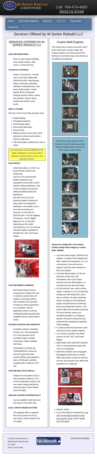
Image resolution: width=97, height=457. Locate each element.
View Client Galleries (28, 21)
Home (10, 21)
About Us (47, 21)
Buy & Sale (76, 21)
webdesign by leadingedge (80, 438)
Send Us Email (71, 11)
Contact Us (13, 27)
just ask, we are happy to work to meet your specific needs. (72, 415)
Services (61, 21)
